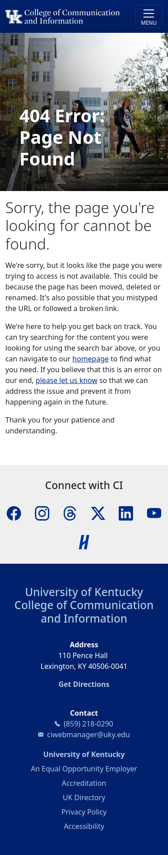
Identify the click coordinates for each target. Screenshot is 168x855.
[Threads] (70, 512)
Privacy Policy (84, 812)
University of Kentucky (84, 591)
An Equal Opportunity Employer (84, 769)
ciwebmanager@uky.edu (88, 734)
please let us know (67, 380)
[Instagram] (42, 512)
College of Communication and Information (84, 611)
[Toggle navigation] (149, 16)
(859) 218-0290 (88, 724)
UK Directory (84, 797)
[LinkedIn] (126, 512)
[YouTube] (154, 512)
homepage (91, 359)
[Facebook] (14, 512)
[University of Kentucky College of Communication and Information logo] (64, 16)
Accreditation (84, 783)
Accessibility (84, 826)
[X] (98, 512)
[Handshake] (84, 541)
